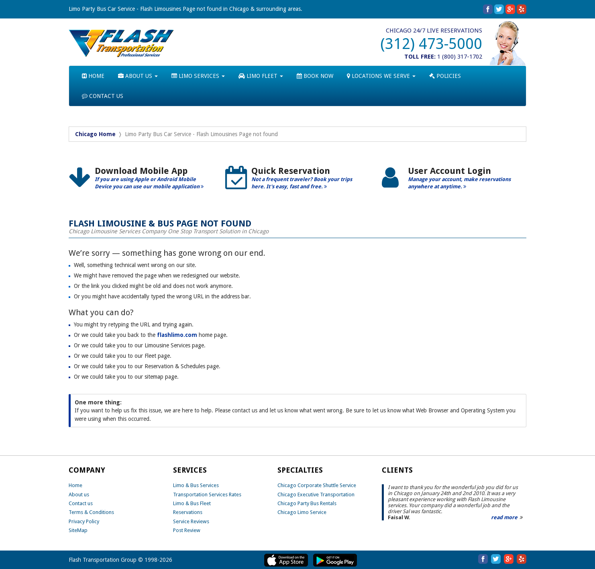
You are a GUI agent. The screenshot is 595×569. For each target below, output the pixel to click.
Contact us (81, 503)
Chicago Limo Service (301, 512)
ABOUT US (138, 76)
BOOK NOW (315, 76)
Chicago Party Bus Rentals (306, 503)
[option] (141, 181)
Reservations (187, 512)
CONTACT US (102, 96)
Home (75, 485)
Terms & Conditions (91, 512)
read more (504, 517)
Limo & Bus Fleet (192, 503)
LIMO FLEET (260, 76)
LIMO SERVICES (198, 76)
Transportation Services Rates (207, 495)
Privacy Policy (84, 521)
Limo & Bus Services (196, 485)
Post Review (186, 530)
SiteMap (78, 530)
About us (79, 495)
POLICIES (445, 76)
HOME (93, 76)
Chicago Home (95, 134)
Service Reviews (191, 521)
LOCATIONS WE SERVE (381, 76)
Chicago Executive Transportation (316, 495)
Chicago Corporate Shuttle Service (316, 485)
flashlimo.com (177, 335)
